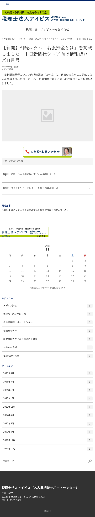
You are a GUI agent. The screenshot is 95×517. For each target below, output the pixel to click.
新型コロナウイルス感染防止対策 (48, 340)
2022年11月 (48, 408)
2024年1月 (48, 391)
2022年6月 (48, 416)
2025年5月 (48, 383)
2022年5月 (48, 425)
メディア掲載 (66, 38)
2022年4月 (48, 433)
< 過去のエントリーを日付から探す (47, 287)
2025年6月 (48, 374)
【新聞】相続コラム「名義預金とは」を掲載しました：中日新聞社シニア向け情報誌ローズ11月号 (47, 53)
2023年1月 (48, 399)
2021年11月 (48, 441)
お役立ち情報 (48, 348)
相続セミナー (48, 332)
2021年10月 (48, 450)
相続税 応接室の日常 (48, 315)
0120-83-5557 (14, 500)
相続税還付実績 (48, 357)
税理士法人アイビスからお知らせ (47, 29)
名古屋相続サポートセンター (14, 38)
